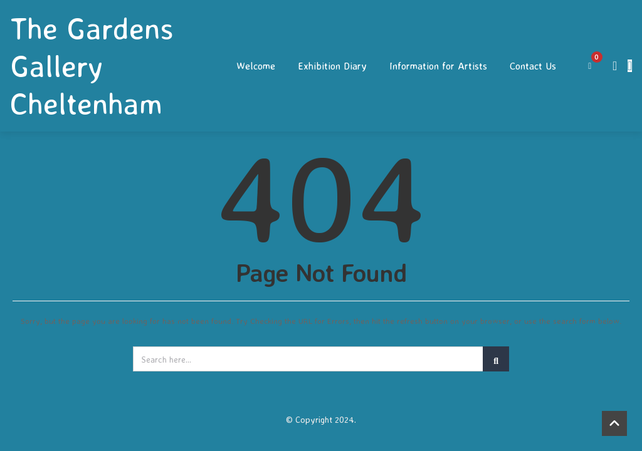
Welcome (255, 66)
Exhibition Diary (332, 66)
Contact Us (533, 66)
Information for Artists (438, 66)
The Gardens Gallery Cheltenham (92, 65)
